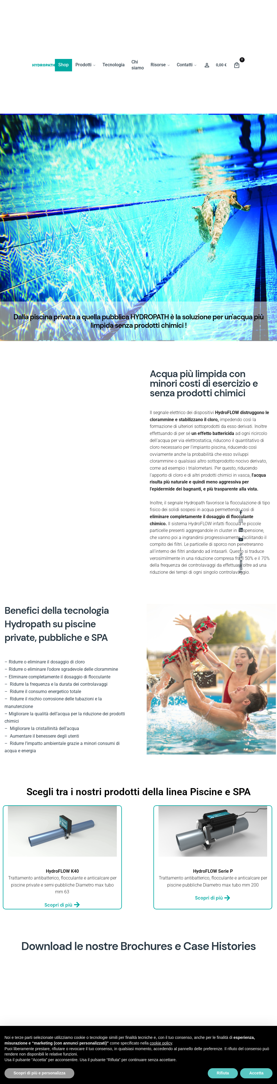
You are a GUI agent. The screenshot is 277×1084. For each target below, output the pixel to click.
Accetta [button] (256, 1073)
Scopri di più (62, 905)
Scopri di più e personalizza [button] (39, 1073)
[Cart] (237, 65)
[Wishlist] (207, 65)
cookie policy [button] (161, 1043)
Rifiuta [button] (223, 1073)
